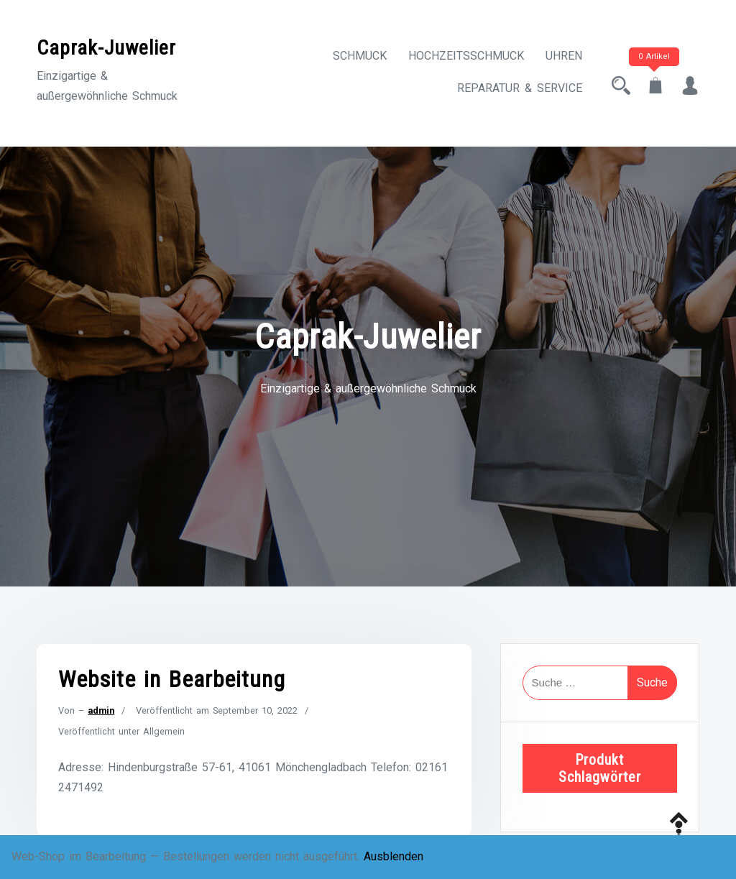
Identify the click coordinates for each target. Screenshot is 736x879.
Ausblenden (393, 856)
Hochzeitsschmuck (466, 56)
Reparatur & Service (519, 88)
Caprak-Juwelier (106, 48)
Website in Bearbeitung (171, 679)
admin (101, 710)
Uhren (564, 56)
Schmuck (360, 56)
